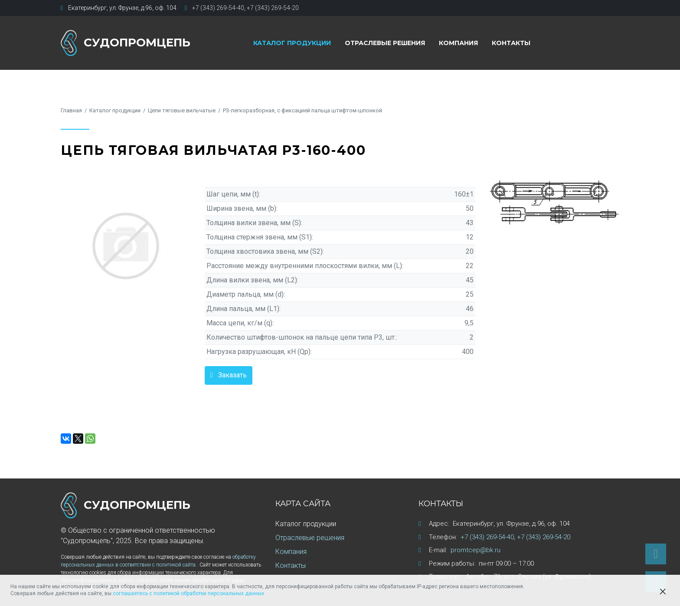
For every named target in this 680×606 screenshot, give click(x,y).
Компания (458, 43)
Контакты (511, 43)
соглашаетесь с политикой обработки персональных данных (188, 593)
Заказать (232, 375)
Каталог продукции (292, 43)
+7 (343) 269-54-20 (273, 7)
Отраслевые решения (385, 43)
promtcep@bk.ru (475, 550)
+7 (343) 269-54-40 (218, 7)
